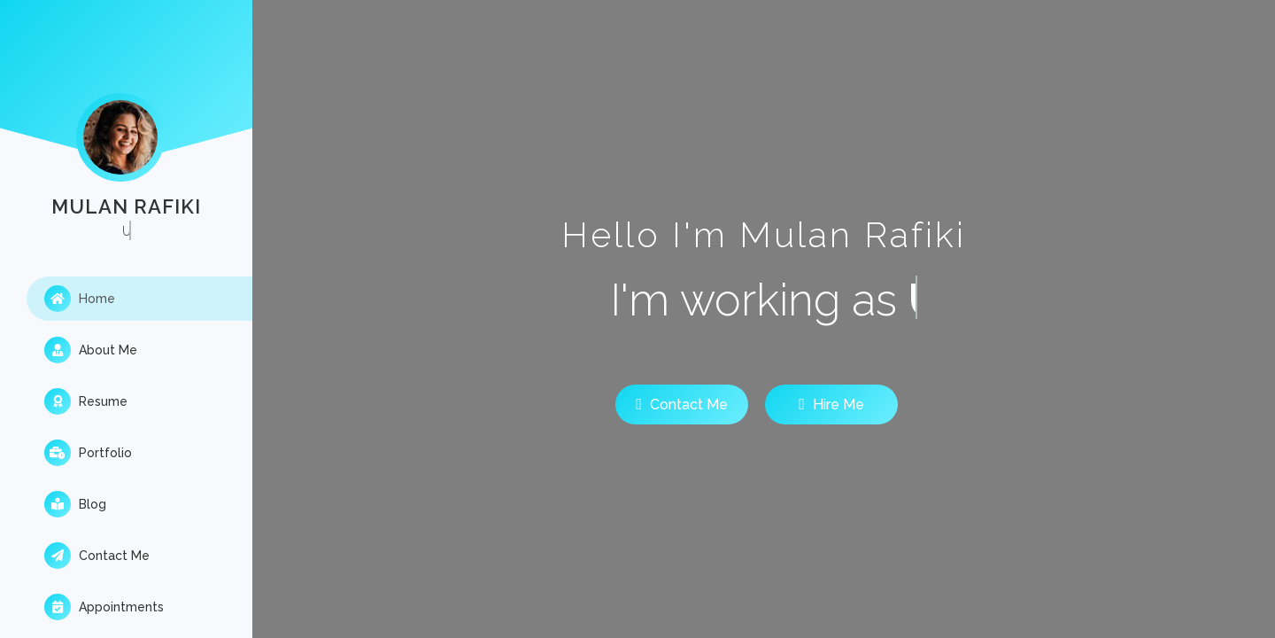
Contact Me (97, 555)
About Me (90, 350)
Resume (86, 401)
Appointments (104, 607)
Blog (75, 504)
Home (79, 298)
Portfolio (88, 453)
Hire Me (831, 404)
